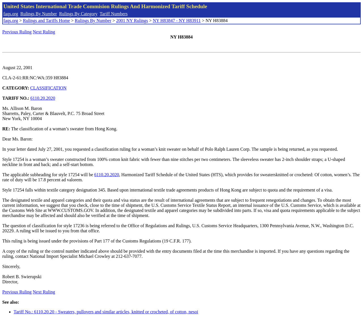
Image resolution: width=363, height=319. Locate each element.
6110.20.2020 (42, 98)
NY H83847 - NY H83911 (177, 20)
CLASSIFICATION (48, 88)
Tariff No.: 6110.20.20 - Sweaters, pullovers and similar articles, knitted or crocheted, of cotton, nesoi (106, 311)
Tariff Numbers (114, 13)
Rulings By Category (78, 13)
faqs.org (10, 13)
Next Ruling (44, 31)
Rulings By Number (38, 13)
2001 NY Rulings (132, 20)
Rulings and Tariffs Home (46, 20)
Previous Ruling (17, 31)
